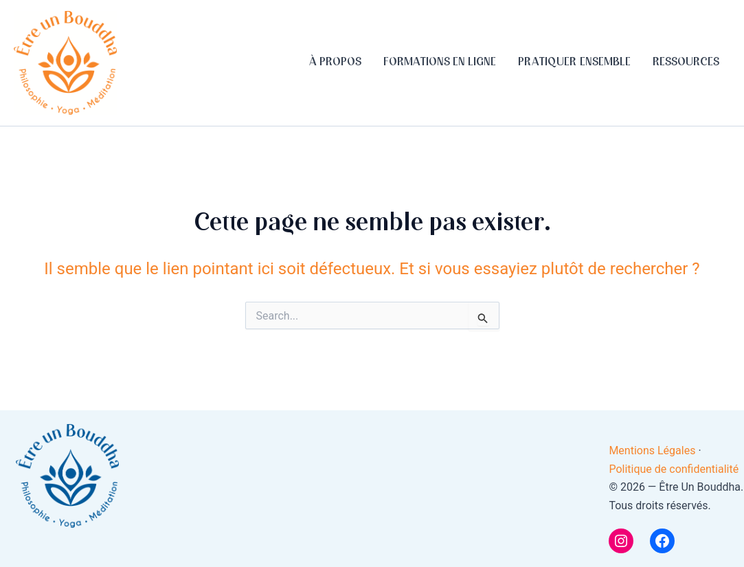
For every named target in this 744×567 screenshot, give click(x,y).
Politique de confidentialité (674, 469)
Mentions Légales (653, 450)
